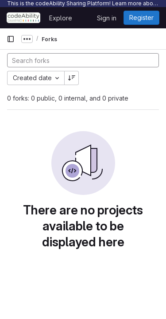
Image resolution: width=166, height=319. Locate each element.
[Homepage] (23, 18)
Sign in (106, 18)
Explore (60, 18)
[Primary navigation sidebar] (11, 39)
